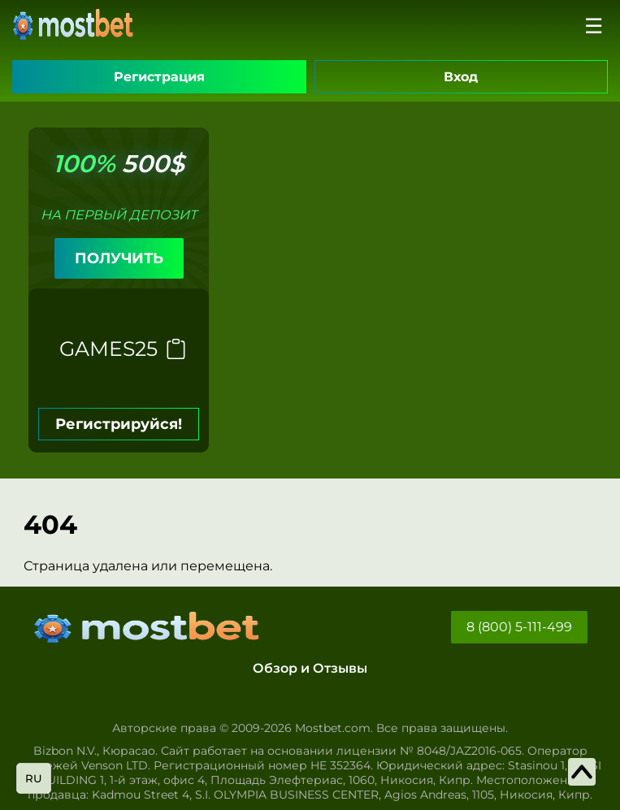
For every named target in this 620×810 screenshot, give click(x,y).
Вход (461, 76)
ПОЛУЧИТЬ (119, 258)
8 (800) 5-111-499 (519, 627)
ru (33, 778)
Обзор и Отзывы (310, 668)
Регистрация (159, 76)
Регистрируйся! (118, 424)
